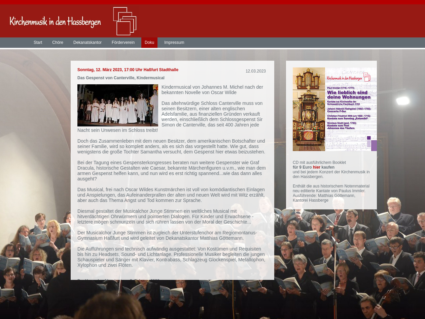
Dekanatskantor (87, 42)
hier (317, 167)
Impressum (174, 42)
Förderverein (123, 42)
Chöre (57, 42)
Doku (149, 42)
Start (38, 42)
